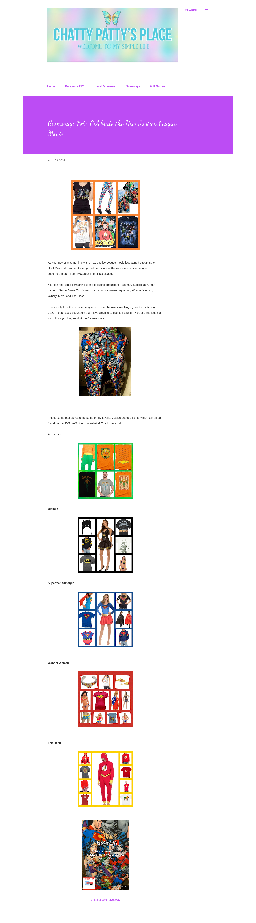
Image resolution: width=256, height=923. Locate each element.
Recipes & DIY (74, 86)
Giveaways (133, 86)
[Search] (191, 10)
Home (51, 86)
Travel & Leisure (105, 86)
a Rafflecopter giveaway (105, 899)
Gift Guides (157, 86)
